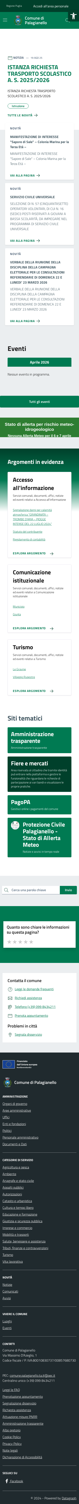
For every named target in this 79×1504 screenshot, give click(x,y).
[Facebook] (14, 1481)
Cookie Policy (12, 1436)
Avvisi (7, 1298)
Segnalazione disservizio (19, 1403)
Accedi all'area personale (50, 6)
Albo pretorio (11, 1430)
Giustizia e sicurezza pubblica (22, 1221)
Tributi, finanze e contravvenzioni (25, 1247)
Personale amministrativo (20, 1137)
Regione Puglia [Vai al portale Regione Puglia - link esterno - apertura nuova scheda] (14, 6)
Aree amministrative (17, 1110)
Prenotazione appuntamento (23, 1396)
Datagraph (69, 1498)
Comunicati (10, 1291)
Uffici (6, 1117)
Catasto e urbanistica (17, 1200)
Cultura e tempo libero (18, 1207)
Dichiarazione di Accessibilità (22, 1457)
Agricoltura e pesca (16, 1167)
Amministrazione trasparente (23, 1423)
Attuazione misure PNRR (20, 1416)
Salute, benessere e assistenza (24, 1241)
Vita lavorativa (13, 1261)
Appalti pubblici (13, 1187)
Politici (7, 1130)
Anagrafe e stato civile (18, 1180)
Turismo (8, 1254)
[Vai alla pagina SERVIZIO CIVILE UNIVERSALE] (26, 239)
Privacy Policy (12, 1443)
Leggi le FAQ (11, 1389)
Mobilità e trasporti (16, 1234)
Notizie (7, 1284)
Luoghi (7, 1321)
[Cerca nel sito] (68, 20)
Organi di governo (15, 1103)
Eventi (7, 1327)
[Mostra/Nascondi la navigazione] (5, 20)
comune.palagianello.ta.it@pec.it (32, 1375)
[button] (73, 16)
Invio (68, 889)
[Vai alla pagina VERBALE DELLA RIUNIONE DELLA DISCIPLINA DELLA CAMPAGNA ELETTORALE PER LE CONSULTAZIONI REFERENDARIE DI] (26, 319)
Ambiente (9, 1173)
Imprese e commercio (17, 1227)
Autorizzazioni (12, 1194)
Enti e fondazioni (14, 1123)
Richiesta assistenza (17, 1409)
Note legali (10, 1450)
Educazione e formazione (20, 1214)
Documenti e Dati (15, 1144)
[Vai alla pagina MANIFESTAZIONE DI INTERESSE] (26, 174)
